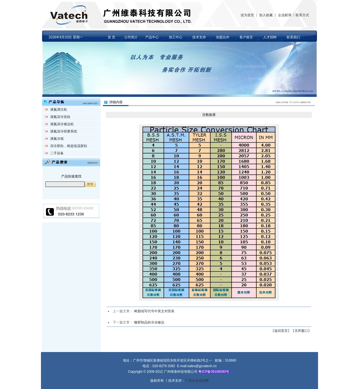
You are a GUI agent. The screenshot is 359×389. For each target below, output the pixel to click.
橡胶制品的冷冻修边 (149, 322)
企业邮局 (284, 15)
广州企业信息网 (197, 381)
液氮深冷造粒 (60, 117)
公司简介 (131, 37)
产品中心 (152, 37)
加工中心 (175, 37)
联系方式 (302, 15)
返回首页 (281, 331)
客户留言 (246, 37)
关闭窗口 (301, 331)
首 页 (111, 37)
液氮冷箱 (57, 139)
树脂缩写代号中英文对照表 (154, 311)
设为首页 (247, 15)
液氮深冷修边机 (62, 124)
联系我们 (293, 37)
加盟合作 (222, 37)
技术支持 (199, 37)
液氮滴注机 (58, 109)
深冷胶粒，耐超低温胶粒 (68, 146)
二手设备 (57, 153)
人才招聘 (270, 37)
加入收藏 (266, 15)
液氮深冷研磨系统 (63, 131)
